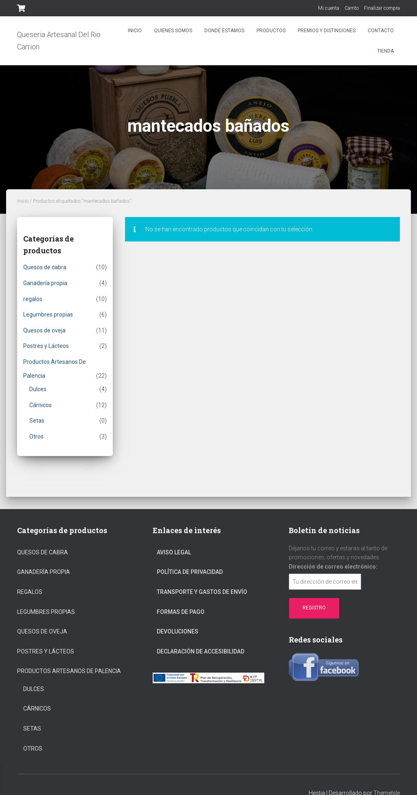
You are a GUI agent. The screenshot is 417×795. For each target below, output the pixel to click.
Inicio (135, 30)
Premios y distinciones (327, 30)
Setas (36, 420)
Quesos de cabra (44, 267)
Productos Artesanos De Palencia (69, 671)
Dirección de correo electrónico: (333, 566)
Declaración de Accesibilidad (200, 651)
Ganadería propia (45, 283)
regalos (32, 299)
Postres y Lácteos (46, 346)
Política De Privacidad (190, 572)
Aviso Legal (174, 552)
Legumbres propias (48, 314)
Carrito (352, 8)
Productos (271, 30)
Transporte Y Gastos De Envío (202, 592)
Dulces (37, 389)
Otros (36, 436)
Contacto (381, 30)
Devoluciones (177, 631)
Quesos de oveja (44, 330)
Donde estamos (224, 30)
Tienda (385, 51)
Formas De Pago (180, 612)
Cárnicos (40, 405)
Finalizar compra (382, 8)
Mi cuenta (328, 8)
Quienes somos (173, 30)
